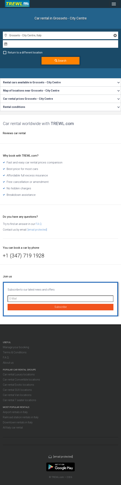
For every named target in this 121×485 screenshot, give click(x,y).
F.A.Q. (38, 223)
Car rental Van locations (17, 395)
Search (60, 60)
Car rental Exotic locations (18, 384)
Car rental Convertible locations (21, 379)
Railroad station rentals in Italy (20, 417)
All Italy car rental (13, 427)
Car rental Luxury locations (19, 374)
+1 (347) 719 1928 (23, 256)
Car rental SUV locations (17, 389)
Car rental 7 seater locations (19, 400)
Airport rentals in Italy (15, 412)
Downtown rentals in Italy (18, 422)
